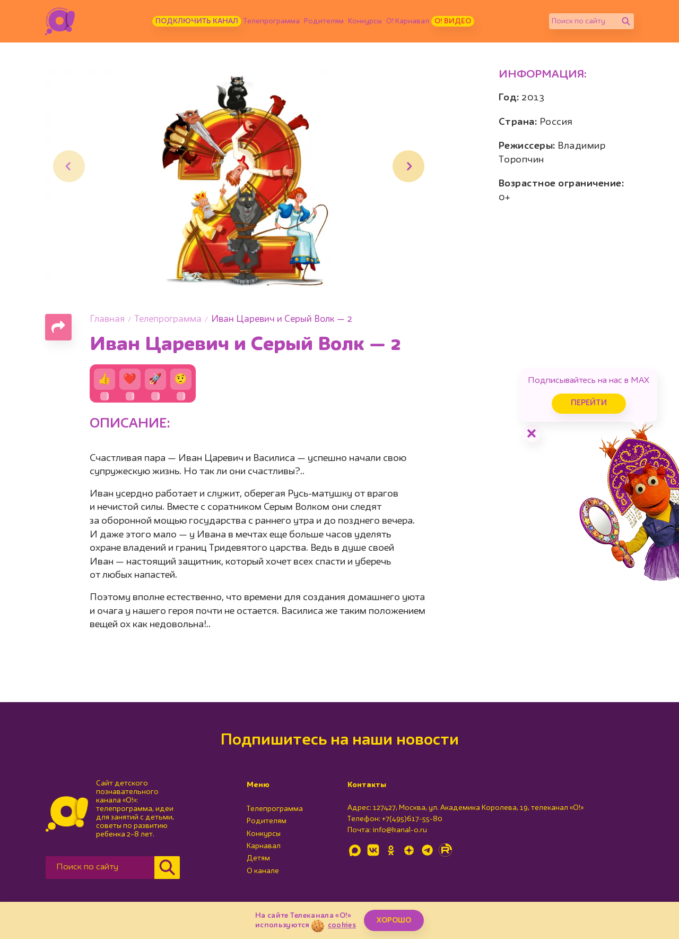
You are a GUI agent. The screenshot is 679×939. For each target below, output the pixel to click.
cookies (342, 925)
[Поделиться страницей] (58, 327)
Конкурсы (365, 21)
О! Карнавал (407, 21)
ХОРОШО (394, 920)
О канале (263, 871)
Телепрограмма (271, 21)
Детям (258, 858)
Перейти (589, 403)
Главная (107, 319)
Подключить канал (196, 21)
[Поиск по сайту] (583, 21)
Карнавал (264, 846)
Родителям (324, 21)
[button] (408, 166)
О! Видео (452, 21)
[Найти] (626, 21)
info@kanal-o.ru (399, 830)
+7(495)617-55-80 (412, 819)
